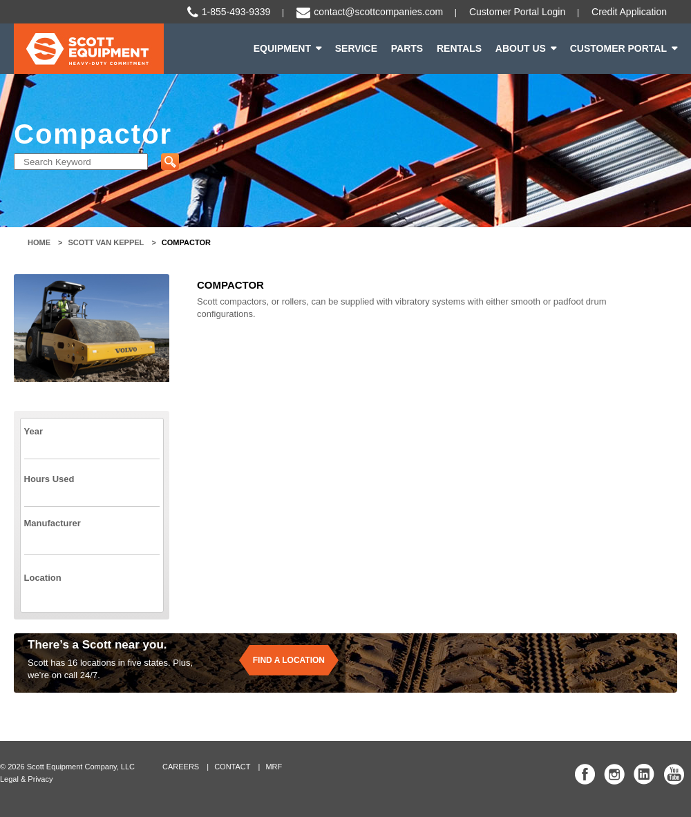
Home (39, 242)
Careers (180, 766)
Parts (407, 48)
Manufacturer (52, 523)
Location (42, 578)
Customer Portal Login (517, 11)
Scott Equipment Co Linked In (644, 774)
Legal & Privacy (26, 779)
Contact (232, 766)
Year (33, 431)
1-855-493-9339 (236, 11)
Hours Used (49, 479)
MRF (273, 766)
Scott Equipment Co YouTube (673, 774)
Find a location (289, 660)
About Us (520, 48)
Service (356, 48)
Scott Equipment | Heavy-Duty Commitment (89, 48)
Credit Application (629, 11)
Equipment (282, 48)
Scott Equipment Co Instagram (614, 774)
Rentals (459, 48)
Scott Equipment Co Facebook (585, 774)
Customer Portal (618, 48)
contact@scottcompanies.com (378, 11)
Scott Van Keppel (106, 242)
